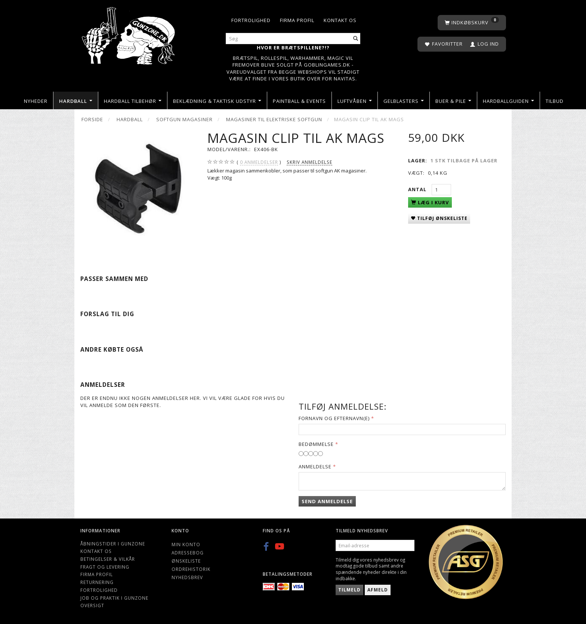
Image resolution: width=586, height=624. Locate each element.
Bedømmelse (316, 444)
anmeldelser (259, 162)
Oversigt (92, 605)
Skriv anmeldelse (309, 162)
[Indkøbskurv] (472, 22)
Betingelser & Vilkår (107, 559)
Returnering (97, 582)
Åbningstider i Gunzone (112, 544)
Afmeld (377, 590)
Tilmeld (349, 590)
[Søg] (355, 38)
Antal (418, 189)
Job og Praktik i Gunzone (114, 598)
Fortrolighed (251, 20)
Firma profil (297, 20)
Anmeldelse (315, 466)
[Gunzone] (129, 34)
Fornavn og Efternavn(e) (334, 418)
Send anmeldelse (327, 501)
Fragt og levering (104, 567)
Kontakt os (340, 20)
